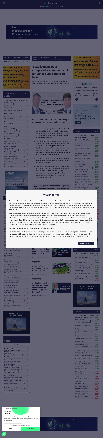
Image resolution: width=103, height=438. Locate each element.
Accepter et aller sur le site (86, 243)
